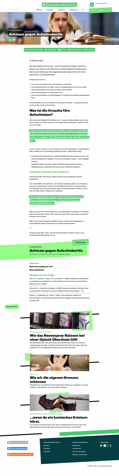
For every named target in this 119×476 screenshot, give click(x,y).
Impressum (77, 445)
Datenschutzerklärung (80, 442)
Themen (39, 10)
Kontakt (46, 445)
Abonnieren (88, 50)
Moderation (74, 10)
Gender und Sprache (80, 454)
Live (93, 10)
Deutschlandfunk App (34, 50)
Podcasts (50, 10)
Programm (61, 10)
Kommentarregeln (79, 451)
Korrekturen (77, 448)
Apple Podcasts (74, 50)
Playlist (101, 10)
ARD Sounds (50, 50)
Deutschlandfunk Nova (52, 442)
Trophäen (47, 451)
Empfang (47, 448)
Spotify (62, 50)
